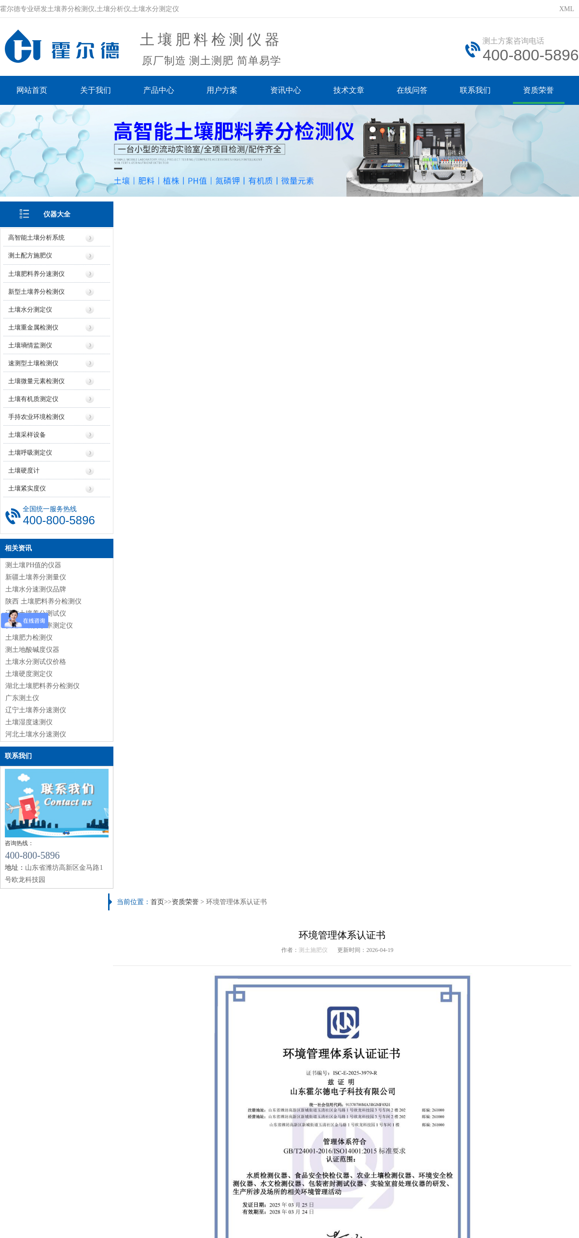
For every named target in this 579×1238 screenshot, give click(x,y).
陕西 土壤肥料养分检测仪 (43, 600)
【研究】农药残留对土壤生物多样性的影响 (413, 943)
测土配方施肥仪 (30, 255)
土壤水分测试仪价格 (35, 660)
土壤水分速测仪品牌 (35, 587)
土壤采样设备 (27, 433)
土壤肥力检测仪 (29, 636)
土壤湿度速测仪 (29, 720)
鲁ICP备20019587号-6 (175, 1168)
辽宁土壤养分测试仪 (35, 612)
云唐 (130, 1211)
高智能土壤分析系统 (36, 237)
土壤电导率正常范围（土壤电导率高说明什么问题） (427, 896)
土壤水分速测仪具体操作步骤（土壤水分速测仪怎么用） (433, 975)
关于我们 (95, 90)
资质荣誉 (541, 90)
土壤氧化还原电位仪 (286, 857)
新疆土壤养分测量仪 (35, 575)
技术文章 (350, 90)
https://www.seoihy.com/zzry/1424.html (212, 669)
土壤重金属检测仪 (33, 326)
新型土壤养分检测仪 (36, 290)
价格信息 (214, 1084)
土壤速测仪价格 (143, 1038)
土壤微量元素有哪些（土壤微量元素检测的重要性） (427, 959)
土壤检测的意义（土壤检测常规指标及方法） (187, 991)
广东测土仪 (22, 696)
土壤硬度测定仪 (29, 672)
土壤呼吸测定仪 (30, 451)
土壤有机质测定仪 (33, 398)
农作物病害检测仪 (170, 857)
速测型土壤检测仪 (33, 362)
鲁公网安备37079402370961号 (259, 1168)
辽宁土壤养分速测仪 (35, 708)
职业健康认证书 (163, 689)
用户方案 (222, 90)
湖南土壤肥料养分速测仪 (386, 1022)
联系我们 (477, 90)
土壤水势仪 (519, 857)
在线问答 (414, 90)
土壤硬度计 (24, 469)
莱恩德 (147, 1211)
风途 (116, 1211)
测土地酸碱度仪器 (32, 648)
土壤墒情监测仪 (30, 344)
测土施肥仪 (314, 257)
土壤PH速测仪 (402, 857)
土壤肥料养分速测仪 (36, 272)
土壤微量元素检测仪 (36, 380)
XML (566, 9)
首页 (159, 209)
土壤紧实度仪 (27, 487)
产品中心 (159, 90)
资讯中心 (286, 90)
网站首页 (31, 90)
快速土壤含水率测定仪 (39, 624)
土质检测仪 (366, 1038)
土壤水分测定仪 (30, 308)
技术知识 (414, 1084)
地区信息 (314, 1084)
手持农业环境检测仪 (36, 415)
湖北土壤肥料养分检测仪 (42, 684)
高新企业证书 (453, 689)
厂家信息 (264, 1084)
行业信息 (364, 1084)
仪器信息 (164, 1084)
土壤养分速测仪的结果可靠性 (164, 1022)
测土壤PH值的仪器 (33, 563)
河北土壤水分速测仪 (35, 732)
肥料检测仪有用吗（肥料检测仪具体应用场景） (191, 943)
